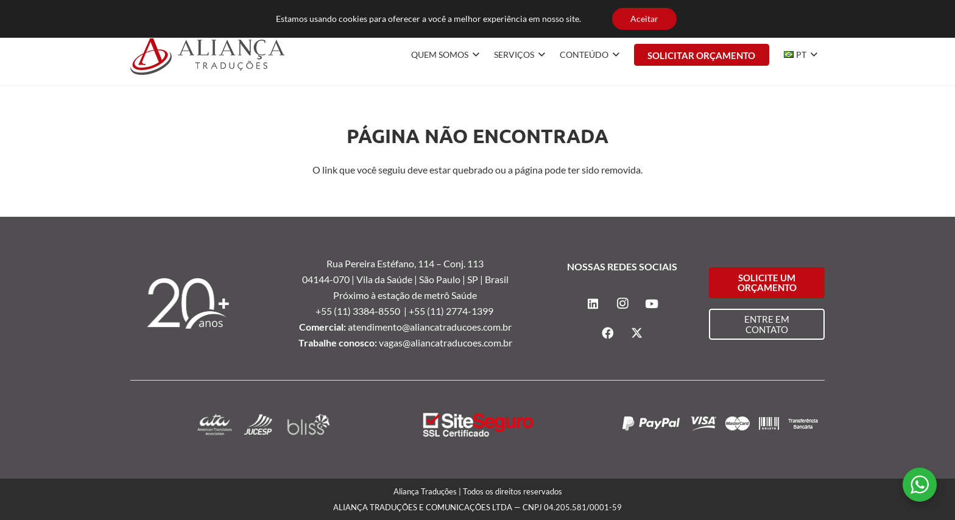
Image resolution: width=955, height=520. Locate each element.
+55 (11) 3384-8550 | (362, 311)
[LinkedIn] (776, 12)
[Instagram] (795, 12)
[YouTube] (815, 12)
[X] (637, 333)
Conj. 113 (463, 263)
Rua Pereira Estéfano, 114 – (384, 263)
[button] (473, 54)
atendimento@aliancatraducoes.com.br (430, 326)
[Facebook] (607, 333)
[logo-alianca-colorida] (207, 55)
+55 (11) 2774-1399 (452, 311)
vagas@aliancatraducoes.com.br (445, 342)
